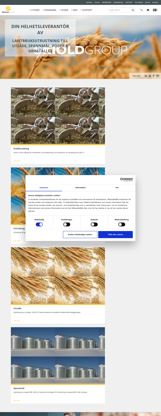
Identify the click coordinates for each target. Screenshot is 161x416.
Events (97, 2)
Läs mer (16, 128)
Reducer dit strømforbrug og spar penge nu (74, 392)
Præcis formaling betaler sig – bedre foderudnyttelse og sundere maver (75, 387)
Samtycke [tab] (44, 187)
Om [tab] (117, 187)
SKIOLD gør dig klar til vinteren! (73, 379)
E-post (65, 341)
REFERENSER (106, 2)
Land (103, 341)
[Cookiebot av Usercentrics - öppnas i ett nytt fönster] (122, 179)
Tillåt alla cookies (115, 235)
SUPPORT (129, 2)
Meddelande (29, 350)
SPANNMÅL (49, 10)
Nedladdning (118, 2)
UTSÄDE (34, 10)
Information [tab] (80, 187)
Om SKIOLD (139, 2)
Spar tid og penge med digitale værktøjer (73, 398)
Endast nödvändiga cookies (80, 235)
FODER (63, 10)
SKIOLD (28, 411)
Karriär (147, 2)
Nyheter (89, 2)
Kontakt (155, 2)
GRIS (74, 10)
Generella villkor (34, 392)
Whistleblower (16, 399)
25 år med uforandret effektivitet (74, 382)
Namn (27, 341)
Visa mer (80, 319)
